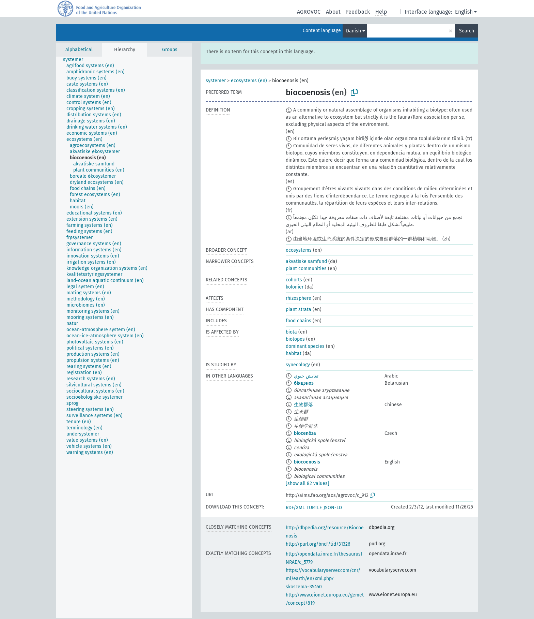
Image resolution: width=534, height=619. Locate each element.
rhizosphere (298, 298)
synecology (298, 365)
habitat (293, 353)
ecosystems (299, 250)
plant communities (306, 268)
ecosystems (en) (249, 81)
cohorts (294, 280)
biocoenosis (307, 462)
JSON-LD (333, 508)
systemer (216, 81)
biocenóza (305, 433)
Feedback (358, 12)
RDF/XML (295, 508)
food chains (298, 321)
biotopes (295, 339)
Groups (169, 50)
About (333, 12)
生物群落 (303, 405)
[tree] (124, 337)
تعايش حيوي (306, 376)
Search (466, 31)
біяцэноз (304, 383)
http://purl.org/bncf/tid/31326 (318, 544)
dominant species (305, 346)
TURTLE (314, 508)
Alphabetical (79, 50)
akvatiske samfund (306, 261)
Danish (353, 31)
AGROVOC (308, 12)
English (464, 12)
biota (291, 332)
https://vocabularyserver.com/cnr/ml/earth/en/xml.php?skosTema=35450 (323, 579)
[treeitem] (76, 60)
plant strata (298, 309)
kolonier (294, 287)
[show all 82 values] (307, 483)
